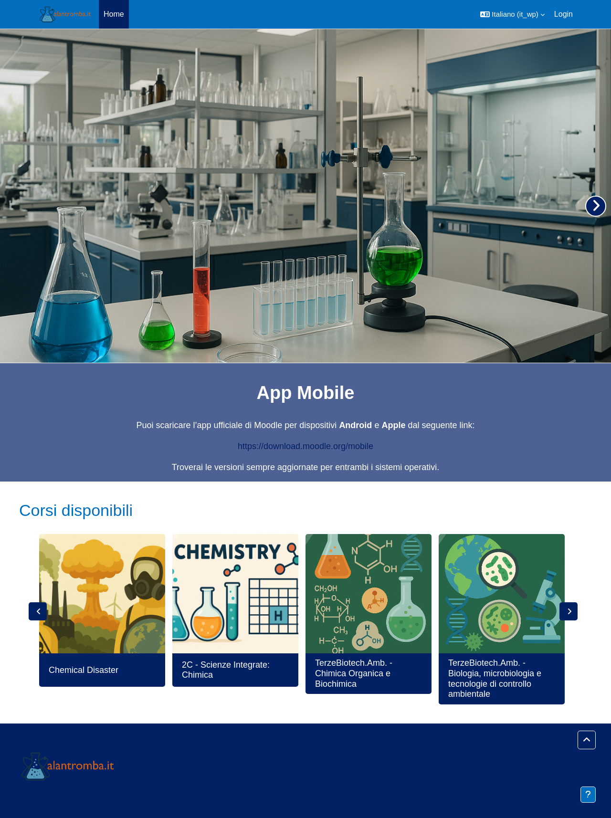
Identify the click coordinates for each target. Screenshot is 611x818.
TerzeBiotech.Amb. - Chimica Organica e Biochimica (353, 673)
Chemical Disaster (83, 670)
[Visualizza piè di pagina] (588, 795)
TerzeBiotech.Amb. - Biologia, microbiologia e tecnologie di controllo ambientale (494, 678)
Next (568, 611)
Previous (38, 611)
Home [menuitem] (114, 14)
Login (563, 14)
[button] (512, 14)
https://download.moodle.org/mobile (305, 446)
